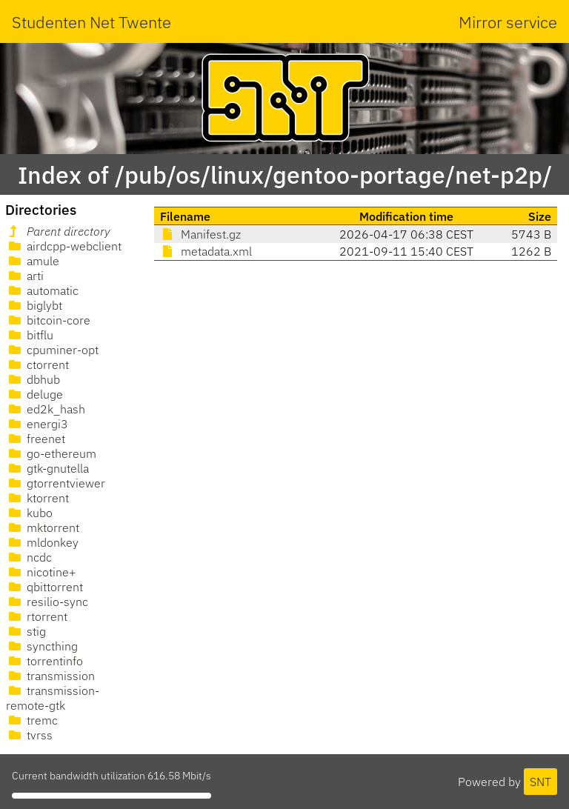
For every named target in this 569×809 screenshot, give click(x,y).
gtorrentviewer (55, 483)
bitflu (29, 334)
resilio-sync (47, 601)
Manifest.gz (200, 234)
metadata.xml (206, 251)
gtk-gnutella (47, 468)
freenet (35, 438)
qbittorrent (44, 586)
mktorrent (42, 527)
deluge (34, 394)
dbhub (33, 379)
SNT (540, 781)
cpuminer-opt (52, 349)
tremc (32, 720)
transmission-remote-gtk (52, 698)
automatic (42, 290)
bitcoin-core (48, 320)
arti (25, 275)
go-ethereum (51, 453)
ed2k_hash (45, 409)
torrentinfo (44, 660)
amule (32, 260)
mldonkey (42, 542)
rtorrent (36, 616)
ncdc (29, 557)
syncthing (42, 646)
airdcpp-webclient (64, 246)
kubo (29, 512)
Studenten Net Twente (91, 22)
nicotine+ (41, 572)
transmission (50, 675)
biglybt (34, 305)
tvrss (29, 735)
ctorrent (37, 364)
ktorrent (37, 497)
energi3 (37, 423)
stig (26, 631)
